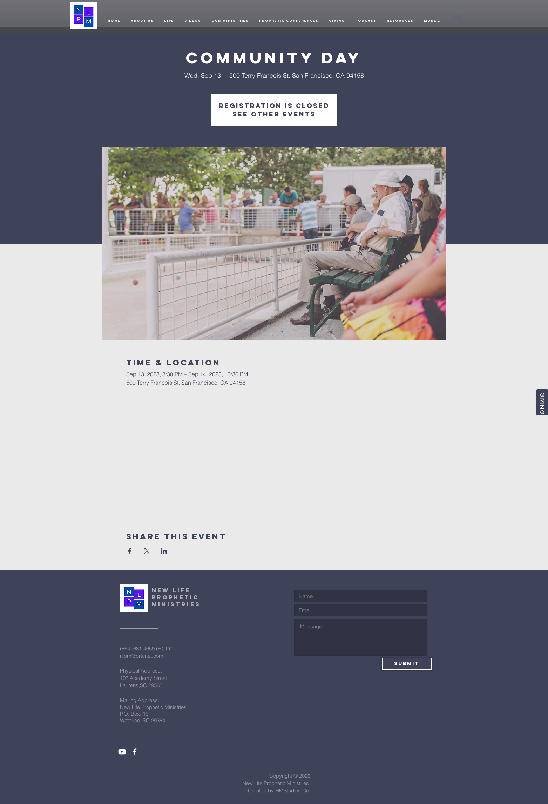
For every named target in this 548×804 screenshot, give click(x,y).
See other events (274, 114)
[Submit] (407, 664)
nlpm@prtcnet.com (141, 656)
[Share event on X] (146, 551)
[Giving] (542, 402)
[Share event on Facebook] (129, 551)
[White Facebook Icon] (134, 751)
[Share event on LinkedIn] (164, 551)
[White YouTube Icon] (122, 751)
